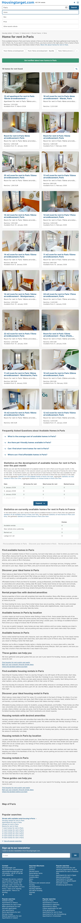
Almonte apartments (9, 908)
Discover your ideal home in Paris (43, 544)
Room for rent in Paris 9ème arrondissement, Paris (17, 137)
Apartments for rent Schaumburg (54, 914)
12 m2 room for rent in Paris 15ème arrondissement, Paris (59, 414)
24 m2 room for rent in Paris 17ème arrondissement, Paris (59, 295)
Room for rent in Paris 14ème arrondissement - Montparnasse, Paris (32, 299)
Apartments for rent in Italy (11, 904)
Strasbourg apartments (64, 885)
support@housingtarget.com (12, 871)
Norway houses (7, 914)
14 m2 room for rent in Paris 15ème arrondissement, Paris (20, 255)
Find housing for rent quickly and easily (16, 662)
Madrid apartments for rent (11, 916)
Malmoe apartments (63, 877)
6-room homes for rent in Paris (13, 837)
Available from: (9, 106)
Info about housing (35, 890)
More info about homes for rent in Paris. (54, 45)
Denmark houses (62, 883)
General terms (34, 871)
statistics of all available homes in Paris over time (21, 514)
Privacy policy (34, 875)
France (16, 33)
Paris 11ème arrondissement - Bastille (41, 51)
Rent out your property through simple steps (18, 664)
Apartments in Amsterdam (52, 916)
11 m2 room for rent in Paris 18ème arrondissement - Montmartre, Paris (20, 374)
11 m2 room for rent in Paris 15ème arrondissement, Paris (59, 255)
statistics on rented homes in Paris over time (45, 478)
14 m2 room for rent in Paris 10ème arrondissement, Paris (20, 216)
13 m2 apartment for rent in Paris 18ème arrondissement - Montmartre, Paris (19, 98)
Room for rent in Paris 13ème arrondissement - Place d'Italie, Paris (57, 335)
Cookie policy (34, 877)
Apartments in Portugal (64, 879)
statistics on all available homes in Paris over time (35, 476)
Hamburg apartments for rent (66, 869)
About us (32, 867)
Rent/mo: (7, 104)
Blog (30, 881)
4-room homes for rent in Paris (13, 834)
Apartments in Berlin (50, 906)
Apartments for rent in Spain (66, 875)
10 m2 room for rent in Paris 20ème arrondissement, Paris (59, 374)
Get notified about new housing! (74, 2)
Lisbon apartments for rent (52, 908)
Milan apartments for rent (11, 906)
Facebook (3, 894)
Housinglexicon (34, 887)
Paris (45, 33)
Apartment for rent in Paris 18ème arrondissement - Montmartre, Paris (33, 101)
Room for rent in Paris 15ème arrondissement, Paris (56, 137)
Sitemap (32, 892)
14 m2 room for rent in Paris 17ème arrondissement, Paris (59, 216)
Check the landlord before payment (14, 666)
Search (74, 7)
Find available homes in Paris (15, 544)
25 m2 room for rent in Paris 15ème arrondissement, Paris (20, 176)
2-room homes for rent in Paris (13, 830)
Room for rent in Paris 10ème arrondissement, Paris (25, 220)
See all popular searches (13, 841)
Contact (32, 869)
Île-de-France (36, 33)
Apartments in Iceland (10, 918)
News (31, 879)
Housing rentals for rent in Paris (13, 820)
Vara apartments (8, 910)
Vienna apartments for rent (65, 867)
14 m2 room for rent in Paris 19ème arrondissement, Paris (20, 414)
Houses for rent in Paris (10, 824)
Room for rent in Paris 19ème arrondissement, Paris (25, 418)
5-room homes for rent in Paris (13, 836)
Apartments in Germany (51, 904)
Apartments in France (50, 902)
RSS (30, 894)
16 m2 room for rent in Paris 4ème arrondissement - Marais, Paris (59, 97)
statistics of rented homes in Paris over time (33, 516)
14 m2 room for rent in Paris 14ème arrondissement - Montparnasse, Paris (20, 296)
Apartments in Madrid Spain (66, 881)
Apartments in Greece (10, 902)
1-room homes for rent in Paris (12, 828)
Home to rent (26, 33)
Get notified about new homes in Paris (40, 60)
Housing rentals (7, 33)
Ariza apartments (49, 910)
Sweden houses (7, 901)
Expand (39, 503)
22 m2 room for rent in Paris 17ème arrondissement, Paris (20, 334)
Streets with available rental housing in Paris (18, 818)
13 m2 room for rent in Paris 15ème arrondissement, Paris (59, 176)
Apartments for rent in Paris (12, 822)
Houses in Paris (48, 901)
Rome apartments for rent (11, 912)
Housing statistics (35, 888)
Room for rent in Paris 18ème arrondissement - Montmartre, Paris (31, 378)
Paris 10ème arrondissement (14, 51)
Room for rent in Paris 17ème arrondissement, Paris (25, 339)
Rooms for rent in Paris (10, 826)
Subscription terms (36, 873)
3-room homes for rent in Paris (13, 832)
